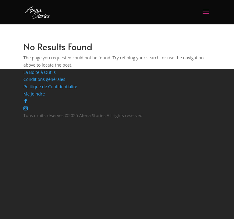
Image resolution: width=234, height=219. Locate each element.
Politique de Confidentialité (50, 86)
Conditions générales (44, 79)
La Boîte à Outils (39, 72)
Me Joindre (34, 94)
